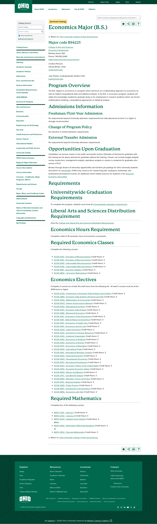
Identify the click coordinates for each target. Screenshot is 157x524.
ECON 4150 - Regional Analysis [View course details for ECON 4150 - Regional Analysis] (67, 382)
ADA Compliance (51, 498)
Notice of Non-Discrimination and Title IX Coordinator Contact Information (29, 211)
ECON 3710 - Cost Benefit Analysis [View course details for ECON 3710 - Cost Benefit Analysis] (68, 375)
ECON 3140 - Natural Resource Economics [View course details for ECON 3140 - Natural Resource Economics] (72, 319)
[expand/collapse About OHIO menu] (45, 9)
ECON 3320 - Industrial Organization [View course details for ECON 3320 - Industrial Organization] (69, 336)
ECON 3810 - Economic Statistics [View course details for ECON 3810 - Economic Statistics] (68, 269)
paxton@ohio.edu (56, 79)
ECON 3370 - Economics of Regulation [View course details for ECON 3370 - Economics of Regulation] (70, 346)
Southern (83, 487)
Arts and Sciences (23, 107)
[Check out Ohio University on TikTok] (134, 507)
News (52, 479)
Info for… (92, 2)
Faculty (19, 189)
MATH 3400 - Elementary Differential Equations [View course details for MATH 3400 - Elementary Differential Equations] (74, 425)
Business (20, 111)
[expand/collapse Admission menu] (71, 9)
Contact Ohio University (119, 486)
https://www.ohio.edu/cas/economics (64, 59)
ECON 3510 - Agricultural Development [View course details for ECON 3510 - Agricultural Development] (70, 362)
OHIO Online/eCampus (25, 158)
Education (20, 120)
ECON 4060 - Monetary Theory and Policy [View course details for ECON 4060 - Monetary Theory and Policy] (72, 378)
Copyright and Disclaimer (26, 218)
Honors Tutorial (22, 139)
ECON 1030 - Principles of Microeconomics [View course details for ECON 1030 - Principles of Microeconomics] (72, 256)
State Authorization (95, 502)
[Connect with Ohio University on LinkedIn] (124, 507)
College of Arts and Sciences (61, 47)
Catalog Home (22, 47)
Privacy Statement (82, 502)
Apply (118, 2)
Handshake (66, 170)
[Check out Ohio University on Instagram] (121, 507)
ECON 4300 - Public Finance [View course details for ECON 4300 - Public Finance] (66, 385)
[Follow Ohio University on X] (131, 507)
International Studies (24, 143)
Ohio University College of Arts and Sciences (79, 36)
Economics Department (58, 50)
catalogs (50, 520)
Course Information (24, 172)
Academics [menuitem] (52, 9)
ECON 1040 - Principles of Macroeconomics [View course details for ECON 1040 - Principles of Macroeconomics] (72, 260)
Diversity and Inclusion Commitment (30, 57)
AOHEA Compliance (64, 498)
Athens (83, 471)
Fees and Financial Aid (25, 80)
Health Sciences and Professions (29, 134)
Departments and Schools (26, 184)
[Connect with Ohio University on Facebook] (118, 507)
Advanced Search (25, 38)
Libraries (53, 483)
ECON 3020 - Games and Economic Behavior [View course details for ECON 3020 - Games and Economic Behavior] (73, 303)
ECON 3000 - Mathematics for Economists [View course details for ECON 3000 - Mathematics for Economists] (72, 300)
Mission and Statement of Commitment (114, 498)
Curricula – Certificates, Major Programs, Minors (28, 178)
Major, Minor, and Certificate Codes (30, 193)
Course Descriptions (24, 168)
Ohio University (29, 507)
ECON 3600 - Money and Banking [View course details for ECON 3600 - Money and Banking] (68, 372)
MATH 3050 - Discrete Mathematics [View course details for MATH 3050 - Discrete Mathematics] (69, 432)
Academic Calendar (24, 67)
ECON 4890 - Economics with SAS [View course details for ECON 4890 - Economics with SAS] (69, 392)
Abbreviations (21, 198)
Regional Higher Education (26, 162)
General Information (24, 85)
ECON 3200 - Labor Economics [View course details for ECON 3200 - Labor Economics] (67, 329)
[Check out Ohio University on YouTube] (127, 507)
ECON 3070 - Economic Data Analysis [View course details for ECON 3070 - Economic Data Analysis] (70, 309)
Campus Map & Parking (28, 491)
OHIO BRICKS (21, 97)
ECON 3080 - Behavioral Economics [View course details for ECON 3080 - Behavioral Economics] (69, 313)
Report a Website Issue (58, 491)
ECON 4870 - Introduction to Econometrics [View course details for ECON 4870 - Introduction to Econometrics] (72, 388)
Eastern (83, 479)
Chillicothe (84, 475)
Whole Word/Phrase (27, 35)
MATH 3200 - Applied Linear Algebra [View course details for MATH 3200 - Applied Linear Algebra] (70, 419)
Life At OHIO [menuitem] (79, 9)
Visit (21, 487)
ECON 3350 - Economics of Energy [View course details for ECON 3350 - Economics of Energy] (69, 342)
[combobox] (119, 18)
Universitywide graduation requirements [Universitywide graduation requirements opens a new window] (110, 204)
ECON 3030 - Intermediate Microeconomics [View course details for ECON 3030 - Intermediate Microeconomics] (72, 263)
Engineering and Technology (27, 125)
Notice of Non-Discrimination (66, 502)
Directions (118, 483)
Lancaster (83, 483)
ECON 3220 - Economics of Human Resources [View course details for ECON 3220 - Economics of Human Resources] (74, 333)
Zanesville (84, 491)
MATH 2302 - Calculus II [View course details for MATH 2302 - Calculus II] (64, 415)
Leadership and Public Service (28, 148)
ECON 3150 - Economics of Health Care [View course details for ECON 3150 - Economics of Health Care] (71, 323)
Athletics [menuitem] (92, 9)
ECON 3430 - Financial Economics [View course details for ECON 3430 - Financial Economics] (68, 355)
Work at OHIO (55, 487)
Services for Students (24, 102)
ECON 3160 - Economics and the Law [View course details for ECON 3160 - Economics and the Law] (70, 326)
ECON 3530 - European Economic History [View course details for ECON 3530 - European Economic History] (72, 369)
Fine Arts (19, 130)
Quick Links (105, 2)
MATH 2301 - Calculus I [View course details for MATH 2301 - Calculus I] (64, 412)
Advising (19, 62)
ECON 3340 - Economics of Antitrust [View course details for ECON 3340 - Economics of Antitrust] (69, 339)
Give (127, 2)
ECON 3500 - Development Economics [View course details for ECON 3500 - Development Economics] (71, 359)
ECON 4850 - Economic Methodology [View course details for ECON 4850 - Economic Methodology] (70, 273)
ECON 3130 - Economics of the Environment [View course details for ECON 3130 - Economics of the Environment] (73, 316)
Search (137, 2)
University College (23, 152)
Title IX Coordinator (109, 502)
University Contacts (24, 203)
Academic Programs (27, 479)
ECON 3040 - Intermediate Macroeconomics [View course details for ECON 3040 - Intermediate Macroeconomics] (73, 266)
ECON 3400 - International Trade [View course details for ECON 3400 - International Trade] (68, 349)
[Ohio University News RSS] (137, 507)
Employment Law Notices (79, 498)
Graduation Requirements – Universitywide (27, 91)
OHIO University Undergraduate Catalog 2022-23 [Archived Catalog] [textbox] (118, 18)
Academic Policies (23, 71)
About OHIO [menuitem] (39, 9)
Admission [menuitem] (66, 9)
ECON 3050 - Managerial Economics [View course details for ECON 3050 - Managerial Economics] (69, 306)
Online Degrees (26, 483)
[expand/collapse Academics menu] (59, 9)
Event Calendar (56, 471)
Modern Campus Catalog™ (98, 520)
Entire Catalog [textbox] (23, 27)
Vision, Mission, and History (27, 52)
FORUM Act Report (94, 498)
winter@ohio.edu (56, 69)
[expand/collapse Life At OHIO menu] (86, 9)
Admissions (21, 76)
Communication (22, 116)
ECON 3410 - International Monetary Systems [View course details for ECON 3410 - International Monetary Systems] (73, 352)
